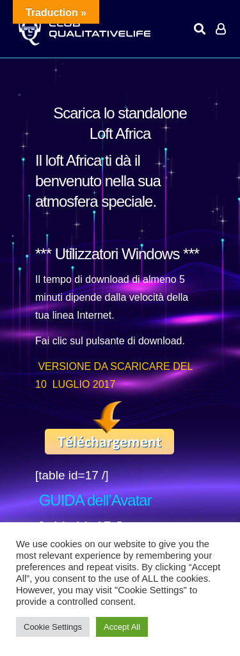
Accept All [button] (122, 627)
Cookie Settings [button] (53, 627)
